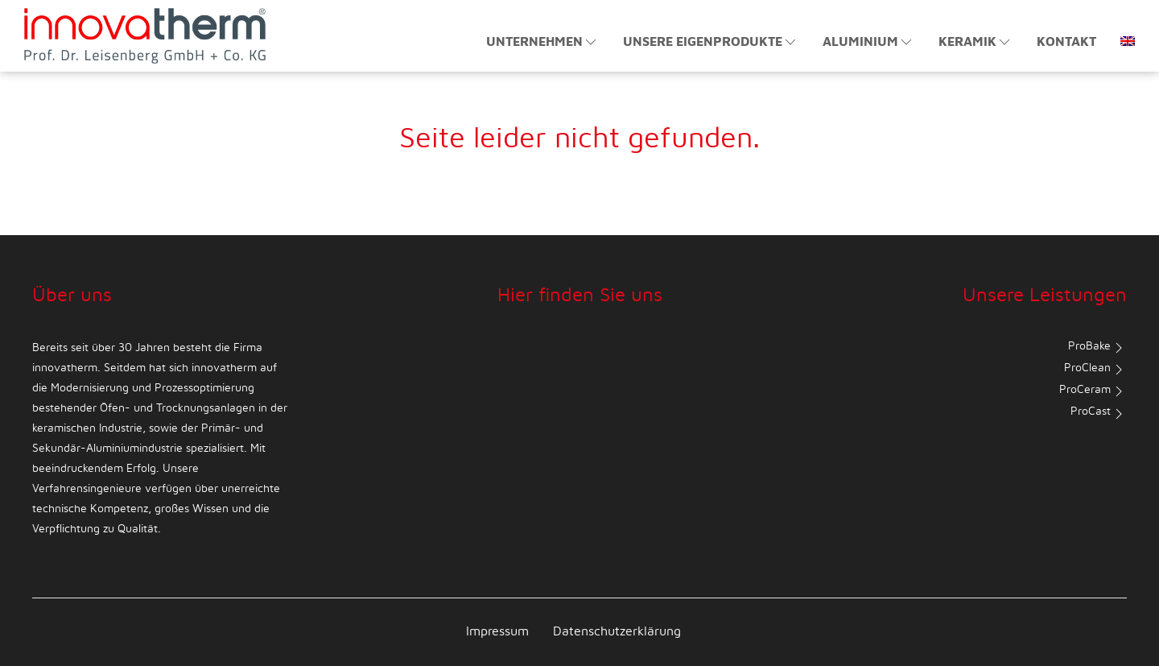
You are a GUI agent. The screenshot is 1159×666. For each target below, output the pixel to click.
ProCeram (1093, 391)
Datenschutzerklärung (617, 631)
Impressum (497, 631)
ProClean (1095, 370)
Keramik (975, 42)
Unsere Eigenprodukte (710, 42)
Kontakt (1066, 41)
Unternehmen (542, 42)
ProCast (1098, 414)
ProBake (1097, 348)
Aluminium (868, 42)
